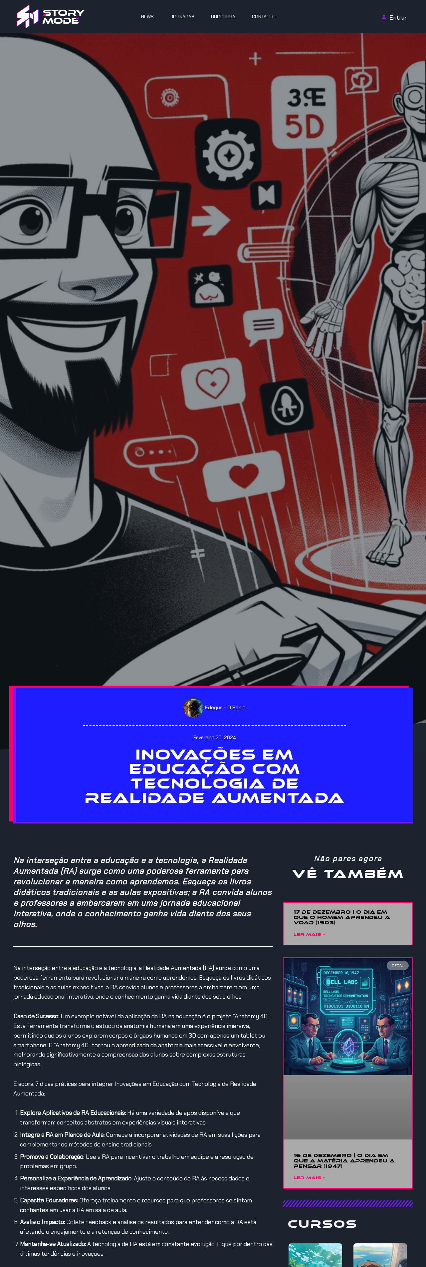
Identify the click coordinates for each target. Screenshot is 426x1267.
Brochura (223, 17)
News (147, 17)
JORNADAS (182, 17)
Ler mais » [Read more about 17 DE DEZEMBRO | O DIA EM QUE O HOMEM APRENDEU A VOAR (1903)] (309, 935)
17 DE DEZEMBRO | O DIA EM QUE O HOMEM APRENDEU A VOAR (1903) (342, 918)
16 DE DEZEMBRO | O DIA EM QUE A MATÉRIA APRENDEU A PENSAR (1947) (344, 1161)
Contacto (264, 17)
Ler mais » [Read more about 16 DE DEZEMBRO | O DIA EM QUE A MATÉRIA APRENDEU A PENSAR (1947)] (309, 1178)
